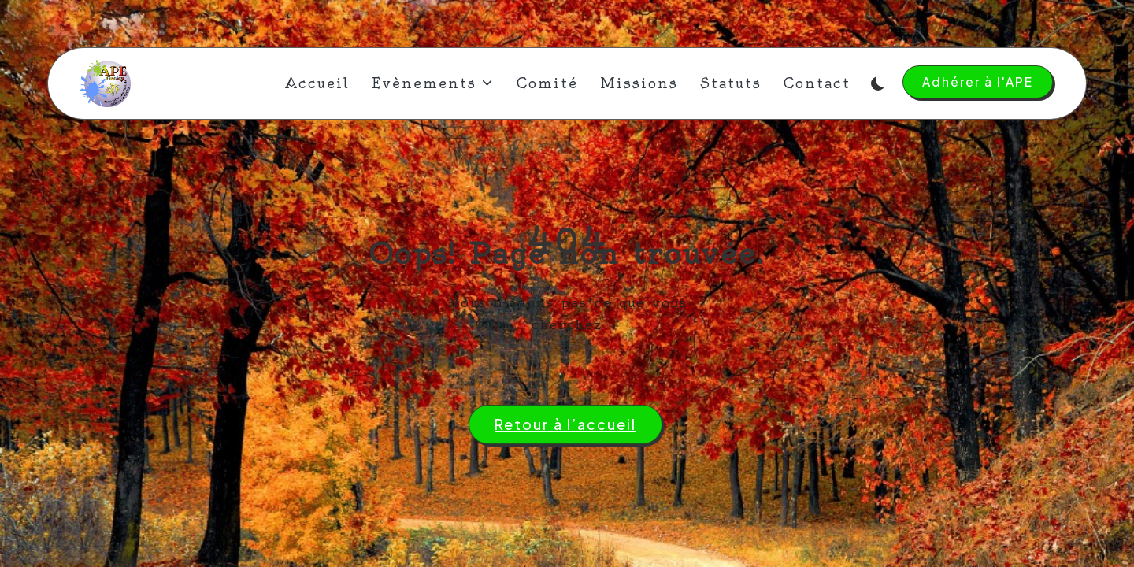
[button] (977, 81)
